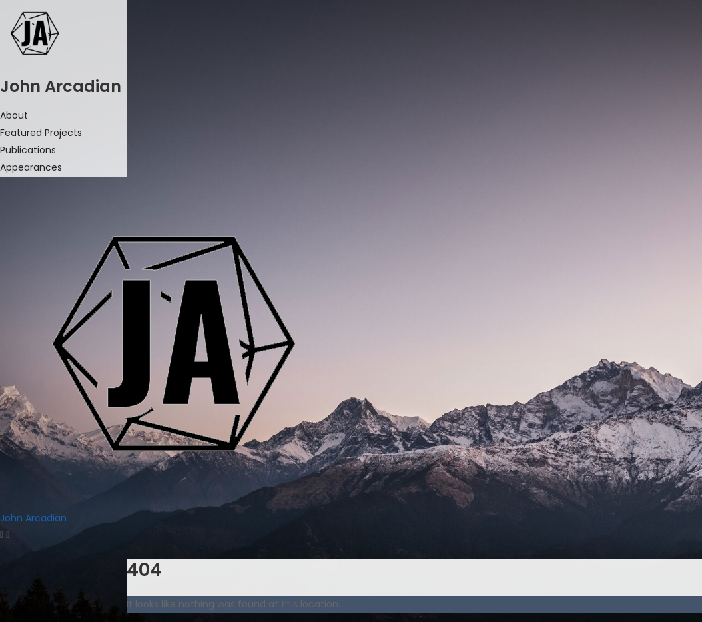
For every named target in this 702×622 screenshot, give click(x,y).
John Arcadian (33, 518)
